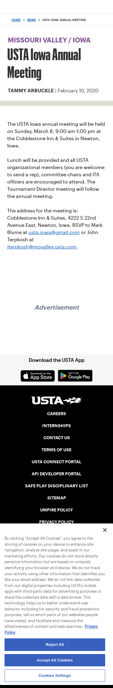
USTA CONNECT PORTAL (56, 461)
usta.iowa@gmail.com (54, 232)
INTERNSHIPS (56, 425)
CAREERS (56, 413)
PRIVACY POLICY (56, 521)
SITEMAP (56, 497)
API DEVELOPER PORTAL (56, 473)
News (31, 20)
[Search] (106, 20)
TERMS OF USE (56, 449)
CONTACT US (56, 437)
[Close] (104, 530)
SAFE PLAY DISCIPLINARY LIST (56, 485)
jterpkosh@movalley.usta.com (42, 246)
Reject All (55, 644)
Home (15, 20)
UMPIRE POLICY (56, 509)
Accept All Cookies (55, 660)
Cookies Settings (55, 675)
